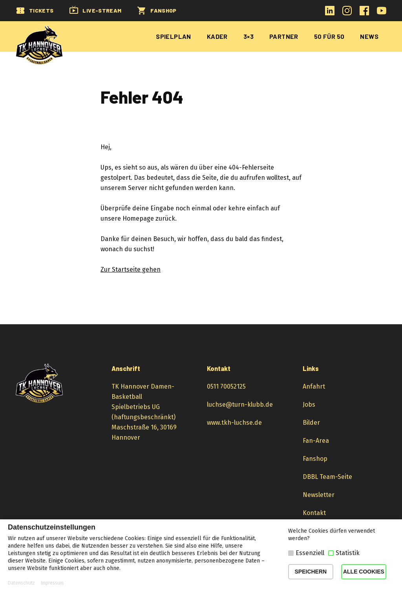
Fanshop (315, 458)
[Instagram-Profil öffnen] (347, 13)
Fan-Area (316, 440)
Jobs (309, 404)
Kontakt (314, 513)
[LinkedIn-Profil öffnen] (329, 13)
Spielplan (173, 36)
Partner (283, 36)
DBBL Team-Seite (327, 476)
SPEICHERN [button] (311, 571)
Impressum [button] (52, 583)
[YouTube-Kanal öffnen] (381, 13)
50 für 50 (329, 36)
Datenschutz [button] (21, 583)
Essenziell (310, 553)
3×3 (248, 36)
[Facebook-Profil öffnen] (364, 13)
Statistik (348, 553)
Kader (217, 36)
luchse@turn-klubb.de (240, 404)
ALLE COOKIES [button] (363, 571)
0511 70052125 (226, 386)
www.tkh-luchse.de (234, 422)
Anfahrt (314, 386)
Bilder (311, 422)
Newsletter (318, 495)
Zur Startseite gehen (130, 269)
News (369, 36)
